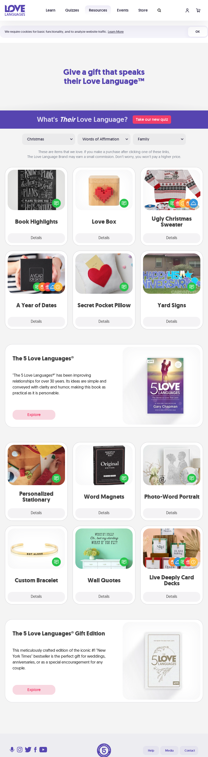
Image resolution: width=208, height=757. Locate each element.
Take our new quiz (152, 119)
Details (36, 238)
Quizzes (72, 10)
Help (151, 751)
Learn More (116, 32)
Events (122, 10)
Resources (98, 10)
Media (169, 751)
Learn (50, 10)
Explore (34, 414)
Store (143, 10)
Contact (190, 751)
